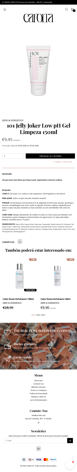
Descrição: (7, 174)
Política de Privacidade (38, 393)
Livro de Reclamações (38, 400)
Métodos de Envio (38, 387)
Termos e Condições (38, 390)
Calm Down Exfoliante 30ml (55, 299)
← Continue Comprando (61, 161)
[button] (70, 465)
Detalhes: (6, 190)
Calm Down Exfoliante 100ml (18, 299)
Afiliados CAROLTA (38, 397)
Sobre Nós (38, 380)
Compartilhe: (8, 242)
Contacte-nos (38, 384)
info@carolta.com (38, 415)
